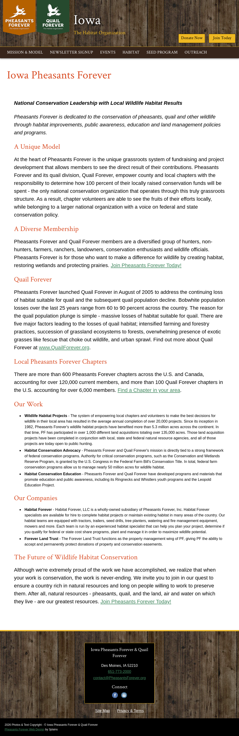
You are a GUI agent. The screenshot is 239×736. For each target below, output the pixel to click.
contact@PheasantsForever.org (119, 678)
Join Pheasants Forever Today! (146, 265)
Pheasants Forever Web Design (24, 729)
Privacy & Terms (130, 711)
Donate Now (192, 38)
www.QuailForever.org (64, 347)
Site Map (102, 711)
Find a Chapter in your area (149, 390)
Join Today (222, 38)
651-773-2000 (119, 672)
